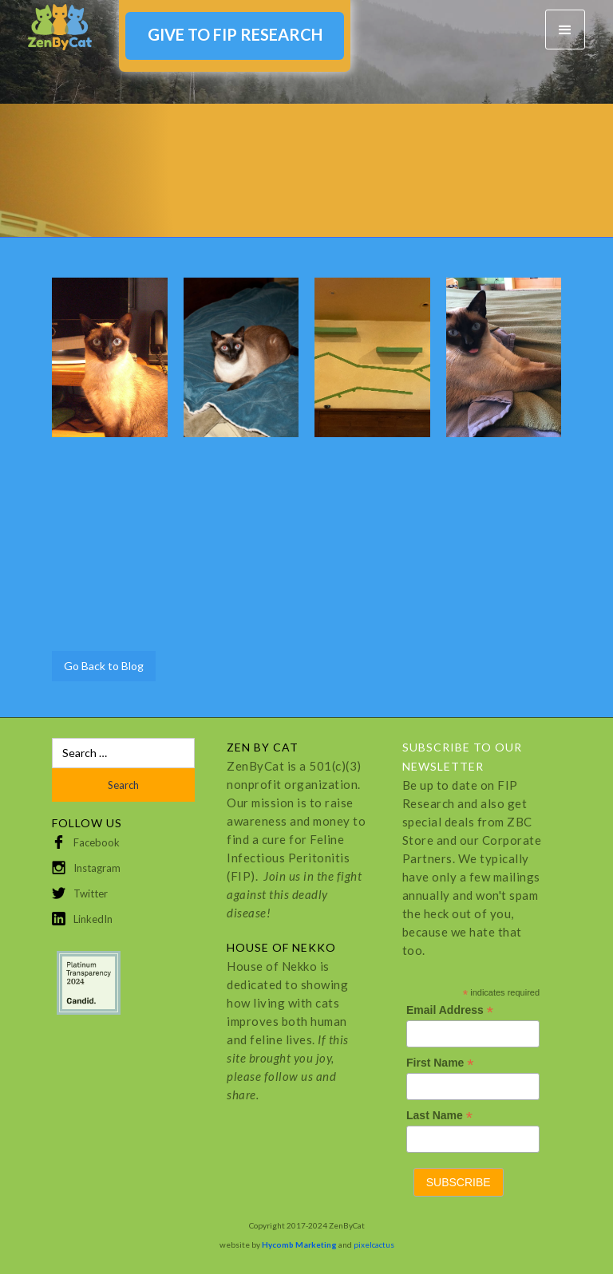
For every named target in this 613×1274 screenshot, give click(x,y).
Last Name (439, 1115)
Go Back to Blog (104, 665)
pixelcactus (374, 1244)
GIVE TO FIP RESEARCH (235, 34)
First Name (439, 1063)
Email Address (449, 1010)
